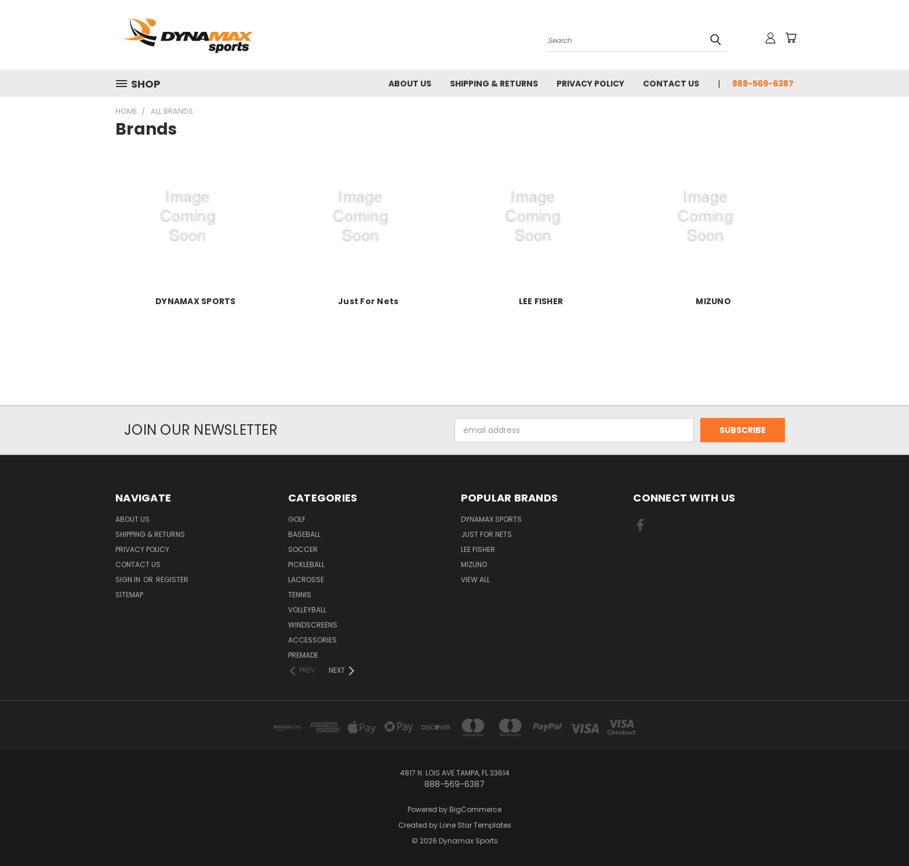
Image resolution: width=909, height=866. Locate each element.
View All (475, 579)
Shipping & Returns (494, 83)
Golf (297, 519)
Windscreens (312, 625)
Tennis (299, 595)
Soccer (303, 549)
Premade (303, 655)
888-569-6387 (763, 83)
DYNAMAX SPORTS (195, 301)
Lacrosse (306, 579)
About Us (409, 83)
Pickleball (306, 564)
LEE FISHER (541, 301)
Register (172, 579)
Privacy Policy (590, 83)
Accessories (312, 640)
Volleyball (307, 610)
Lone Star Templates (475, 825)
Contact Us (671, 83)
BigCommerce (475, 809)
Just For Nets (368, 301)
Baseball (304, 534)
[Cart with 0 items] (791, 38)
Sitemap (129, 595)
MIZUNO (713, 301)
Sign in (128, 579)
